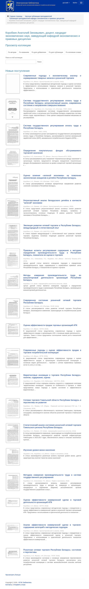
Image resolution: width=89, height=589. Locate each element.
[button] (66, 2)
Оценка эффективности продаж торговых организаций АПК (50, 325)
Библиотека (27, 582)
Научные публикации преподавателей (38, 16)
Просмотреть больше (13, 575)
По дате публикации (56, 52)
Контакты (9, 585)
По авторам (12, 52)
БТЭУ (20, 582)
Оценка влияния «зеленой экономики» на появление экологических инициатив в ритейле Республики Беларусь (52, 176)
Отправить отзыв (19, 585)
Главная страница (15, 16)
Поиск (39, 62)
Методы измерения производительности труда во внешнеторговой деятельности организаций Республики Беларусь (52, 277)
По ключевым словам (73, 52)
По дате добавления (39, 52)
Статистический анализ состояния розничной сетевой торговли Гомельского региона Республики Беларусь (52, 426)
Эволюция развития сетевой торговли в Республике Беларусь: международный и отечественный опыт (52, 226)
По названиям (24, 52)
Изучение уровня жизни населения (39, 450)
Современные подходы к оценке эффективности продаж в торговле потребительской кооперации (52, 351)
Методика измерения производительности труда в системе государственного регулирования (52, 476)
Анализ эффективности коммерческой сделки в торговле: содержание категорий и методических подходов (52, 526)
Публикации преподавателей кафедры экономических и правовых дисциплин (36, 18)
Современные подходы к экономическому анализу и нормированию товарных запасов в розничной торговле (52, 77)
